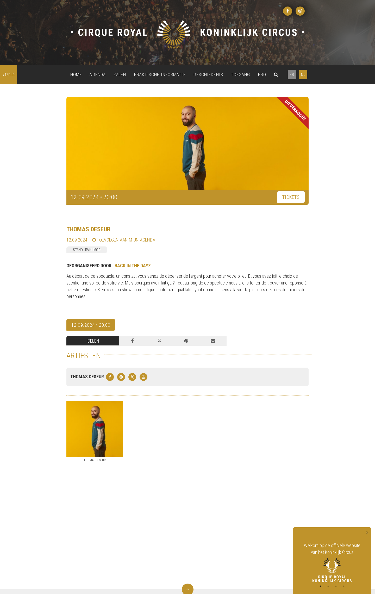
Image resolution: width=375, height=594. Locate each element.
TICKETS (291, 197)
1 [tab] (320, 586)
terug (9, 75)
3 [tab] (336, 586)
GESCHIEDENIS (208, 74)
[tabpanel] (332, 562)
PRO (262, 74)
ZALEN (120, 74)
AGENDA (98, 74)
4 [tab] (343, 586)
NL (303, 74)
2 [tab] (328, 586)
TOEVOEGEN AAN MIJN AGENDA (123, 240)
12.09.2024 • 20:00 (90, 325)
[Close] (367, 532)
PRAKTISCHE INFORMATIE (160, 74)
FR (292, 74)
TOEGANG (240, 74)
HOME (76, 74)
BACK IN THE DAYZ (133, 265)
